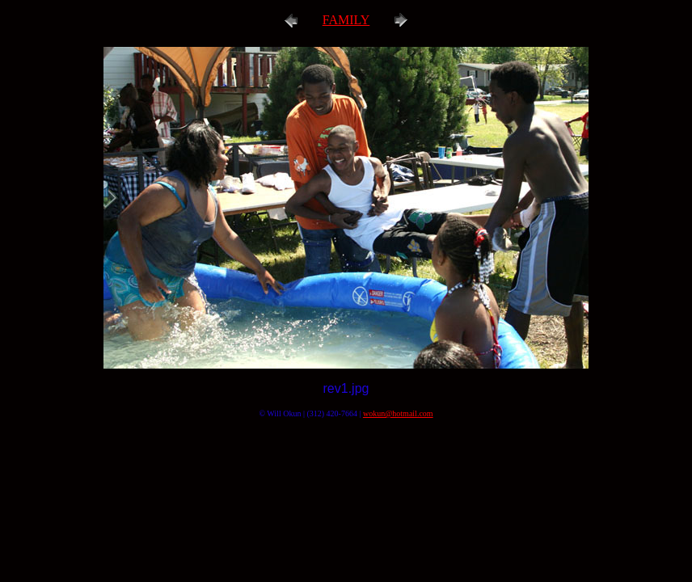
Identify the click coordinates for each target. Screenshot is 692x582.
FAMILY (346, 20)
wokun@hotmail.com (398, 413)
